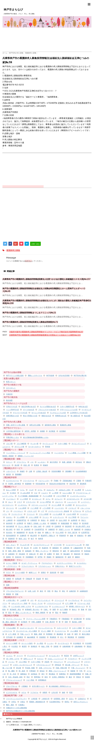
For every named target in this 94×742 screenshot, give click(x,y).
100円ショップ (78, 656)
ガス (32, 600)
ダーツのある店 (28, 410)
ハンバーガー (59, 508)
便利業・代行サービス (77, 606)
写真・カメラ (25, 634)
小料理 (48, 526)
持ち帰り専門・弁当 (83, 526)
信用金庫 (18, 579)
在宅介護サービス (38, 686)
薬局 (69, 557)
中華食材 (32, 671)
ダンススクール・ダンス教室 (26, 631)
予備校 (56, 481)
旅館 (63, 692)
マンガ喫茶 (21, 517)
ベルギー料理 (71, 514)
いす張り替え (11, 600)
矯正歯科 (66, 554)
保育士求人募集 (35, 425)
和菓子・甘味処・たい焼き (36, 523)
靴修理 (64, 613)
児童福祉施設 (67, 481)
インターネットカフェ (78, 496)
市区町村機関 (56, 471)
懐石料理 (68, 526)
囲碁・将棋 (38, 634)
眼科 (57, 554)
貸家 (66, 622)
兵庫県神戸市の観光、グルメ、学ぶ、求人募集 (47, 734)
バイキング (72, 508)
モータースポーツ (34, 447)
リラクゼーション (44, 566)
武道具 (47, 662)
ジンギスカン (22, 505)
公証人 (71, 699)
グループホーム (11, 686)
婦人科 (26, 548)
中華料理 (33, 520)
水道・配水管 (50, 622)
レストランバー (58, 517)
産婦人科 (32, 554)
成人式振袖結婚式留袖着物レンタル (35, 437)
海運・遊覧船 (66, 462)
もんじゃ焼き (67, 493)
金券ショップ (28, 659)
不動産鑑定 (66, 619)
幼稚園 (42, 431)
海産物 (72, 671)
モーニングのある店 (38, 413)
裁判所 (8, 474)
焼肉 (39, 532)
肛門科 (40, 557)
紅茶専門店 (85, 532)
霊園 (16, 594)
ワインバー (84, 517)
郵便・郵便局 (40, 613)
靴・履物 (11, 671)
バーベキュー (18, 511)
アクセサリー (72, 659)
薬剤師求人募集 (50, 425)
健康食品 (23, 674)
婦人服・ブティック (72, 665)
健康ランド (33, 572)
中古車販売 (77, 643)
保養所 (44, 692)
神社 (63, 591)
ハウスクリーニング (54, 603)
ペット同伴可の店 (12, 410)
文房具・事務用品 (58, 677)
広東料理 (58, 526)
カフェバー (59, 499)
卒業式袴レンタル (12, 437)
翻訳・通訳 (10, 705)
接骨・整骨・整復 (14, 551)
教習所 (24, 646)
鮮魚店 (42, 671)
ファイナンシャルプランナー (16, 699)
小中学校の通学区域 (13, 431)
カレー (10, 502)
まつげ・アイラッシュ (29, 563)
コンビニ (9, 656)
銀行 (46, 579)
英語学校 (72, 484)
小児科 (35, 548)
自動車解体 (78, 646)
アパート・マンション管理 (35, 619)
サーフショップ (48, 444)
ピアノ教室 (12, 634)
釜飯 (71, 536)
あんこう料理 (11, 490)
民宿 (70, 692)
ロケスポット (11, 388)
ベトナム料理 (57, 514)
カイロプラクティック (41, 545)
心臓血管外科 (78, 548)
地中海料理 (10, 526)
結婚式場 (72, 591)
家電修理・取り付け (32, 609)
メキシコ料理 (33, 517)
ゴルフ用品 (23, 662)
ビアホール (77, 511)
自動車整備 (66, 646)
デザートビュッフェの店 (68, 410)
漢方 (43, 674)
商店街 (66, 656)
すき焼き (13, 493)
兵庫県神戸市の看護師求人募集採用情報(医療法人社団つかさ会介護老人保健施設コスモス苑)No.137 (46, 279)
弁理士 (13, 702)
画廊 (7, 585)
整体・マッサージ (42, 551)
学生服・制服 (30, 668)
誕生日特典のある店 (28, 407)
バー (7, 511)
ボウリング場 (19, 447)
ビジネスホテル (11, 692)
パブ (42, 511)
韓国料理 (11, 539)
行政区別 (9, 394)
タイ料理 (68, 505)
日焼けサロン (60, 566)
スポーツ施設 (62, 444)
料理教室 (49, 634)
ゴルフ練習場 (21, 444)
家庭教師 (28, 484)
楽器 (68, 634)
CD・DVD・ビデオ (12, 659)
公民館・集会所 (41, 471)
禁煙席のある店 (60, 416)
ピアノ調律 (69, 603)
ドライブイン (21, 462)
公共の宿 (54, 692)
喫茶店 (75, 523)
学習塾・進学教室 (14, 484)
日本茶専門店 (39, 529)
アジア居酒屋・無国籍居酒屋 (28, 496)
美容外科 (18, 557)
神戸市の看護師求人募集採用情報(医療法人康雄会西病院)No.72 (30, 322)
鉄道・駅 (27, 465)
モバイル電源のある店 (48, 407)
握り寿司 (9, 529)
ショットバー (72, 502)
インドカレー (11, 499)
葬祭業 (8, 594)
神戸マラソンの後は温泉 (15, 375)
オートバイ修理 (11, 643)
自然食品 (34, 674)
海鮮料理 (77, 529)
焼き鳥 (31, 532)
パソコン (11, 662)
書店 (70, 677)
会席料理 (74, 520)
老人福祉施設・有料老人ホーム (60, 686)
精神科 (8, 557)
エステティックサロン (65, 563)
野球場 (47, 447)
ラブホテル (34, 692)
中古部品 (14, 646)
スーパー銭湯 (20, 572)
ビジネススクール (12, 481)
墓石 (41, 591)
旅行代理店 (54, 462)
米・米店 (13, 674)
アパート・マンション (14, 619)
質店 (9, 613)
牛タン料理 (60, 532)
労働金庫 (29, 579)
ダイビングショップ (78, 444)
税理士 (67, 702)
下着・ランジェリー (78, 668)
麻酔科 (77, 557)
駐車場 (36, 465)
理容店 (78, 677)
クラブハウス (31, 502)
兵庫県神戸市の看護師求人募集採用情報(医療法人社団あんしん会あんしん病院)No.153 (45, 335)
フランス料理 (43, 514)
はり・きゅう (11, 545)
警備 (82, 609)
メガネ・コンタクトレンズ (22, 665)
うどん (22, 490)
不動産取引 (53, 619)
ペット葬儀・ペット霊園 (76, 453)
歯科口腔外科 (75, 551)
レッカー (50, 643)
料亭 (18, 529)
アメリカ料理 (47, 496)
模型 (76, 634)
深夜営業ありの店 (12, 416)
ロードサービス (63, 643)
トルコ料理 (22, 508)
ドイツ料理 (34, 508)
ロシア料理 (72, 517)
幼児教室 (52, 431)
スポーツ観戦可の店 (67, 407)
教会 (56, 591)
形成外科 (45, 548)
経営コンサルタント (81, 702)
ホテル (23, 692)
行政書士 (21, 705)
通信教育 (83, 484)
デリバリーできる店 (20, 413)
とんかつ (44, 493)
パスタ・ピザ (32, 511)
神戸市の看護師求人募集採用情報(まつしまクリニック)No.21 (29, 312)
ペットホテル (59, 453)
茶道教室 (42, 637)
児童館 (78, 481)
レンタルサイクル (41, 606)
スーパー (20, 656)
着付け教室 (86, 634)
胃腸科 (49, 557)
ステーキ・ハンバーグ (39, 505)
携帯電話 (37, 677)
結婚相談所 (84, 591)
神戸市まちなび (13, 9)
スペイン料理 (56, 505)
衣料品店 (58, 665)
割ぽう (83, 520)
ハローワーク (11, 471)
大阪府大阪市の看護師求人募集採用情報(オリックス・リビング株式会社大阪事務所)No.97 (46, 332)
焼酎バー (48, 532)
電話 (56, 613)
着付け (74, 609)
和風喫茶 (53, 523)
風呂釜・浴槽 (77, 622)
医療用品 (62, 674)
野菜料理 (62, 536)
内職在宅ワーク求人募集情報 (16, 708)
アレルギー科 (24, 545)
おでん (40, 490)
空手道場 (9, 637)
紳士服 (18, 668)
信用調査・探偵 (59, 699)
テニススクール (60, 631)
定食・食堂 (37, 526)
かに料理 (78, 490)
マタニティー (58, 662)
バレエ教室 (74, 631)
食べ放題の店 (75, 416)
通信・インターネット (23, 613)
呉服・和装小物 (61, 668)
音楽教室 (81, 637)
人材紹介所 (45, 699)
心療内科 (66, 548)
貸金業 (38, 579)
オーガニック (36, 499)
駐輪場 (45, 465)
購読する (8, 714)
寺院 (48, 591)
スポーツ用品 (35, 662)
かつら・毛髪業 (11, 563)
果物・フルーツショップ (57, 671)
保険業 (8, 579)
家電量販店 (42, 680)
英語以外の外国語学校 (57, 484)
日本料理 (27, 529)
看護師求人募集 (13, 250)
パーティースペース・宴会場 (58, 511)
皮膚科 (49, 554)
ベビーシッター (43, 481)
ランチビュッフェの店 (58, 413)
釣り (62, 637)
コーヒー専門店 (45, 502)
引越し (46, 609)
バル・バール (85, 508)
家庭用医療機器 (75, 674)
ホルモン (9, 517)
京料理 (52, 520)
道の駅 (17, 465)
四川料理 (85, 523)
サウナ (8, 572)
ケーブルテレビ (73, 600)
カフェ (48, 499)
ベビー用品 (30, 680)
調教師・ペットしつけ (26, 456)
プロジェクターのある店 (47, 410)
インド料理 (24, 499)
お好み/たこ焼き (64, 490)
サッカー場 (34, 444)
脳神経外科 (60, 557)
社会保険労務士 (54, 702)
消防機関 (68, 471)
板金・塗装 (45, 646)
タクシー (9, 462)
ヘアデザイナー (11, 566)
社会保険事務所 (81, 471)
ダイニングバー (81, 505)
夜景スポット (11, 382)
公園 (30, 471)
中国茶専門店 (21, 520)
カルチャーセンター (27, 628)
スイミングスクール (45, 628)
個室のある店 (46, 416)
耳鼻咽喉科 (30, 557)
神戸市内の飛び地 (80, 375)
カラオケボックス (73, 499)
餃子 (32, 539)
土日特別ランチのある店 (79, 413)
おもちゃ (40, 659)
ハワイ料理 (46, 508)
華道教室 (53, 637)
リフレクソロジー (27, 566)
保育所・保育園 (30, 431)
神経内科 (77, 554)
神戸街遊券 (50, 375)
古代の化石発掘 (64, 375)
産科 (41, 554)
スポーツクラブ (62, 628)
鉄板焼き (80, 536)
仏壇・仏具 (32, 591)
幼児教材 (62, 431)
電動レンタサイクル (35, 375)
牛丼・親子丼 (72, 532)
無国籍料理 (21, 532)
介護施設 (24, 686)
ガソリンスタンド (44, 600)
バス (32, 462)
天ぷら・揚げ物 (23, 526)
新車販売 (34, 646)
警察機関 (18, 474)
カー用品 (40, 643)
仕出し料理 (63, 520)
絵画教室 (20, 637)
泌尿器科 (11, 554)
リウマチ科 (58, 545)
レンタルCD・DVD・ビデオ (21, 606)
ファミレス (31, 514)
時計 (28, 677)
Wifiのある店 (83, 407)
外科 (18, 548)
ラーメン (45, 517)
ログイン (28, 261)
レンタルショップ (58, 606)
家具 (46, 677)
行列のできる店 (11, 407)
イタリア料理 (61, 496)
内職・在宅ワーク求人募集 (15, 425)
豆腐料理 (23, 536)
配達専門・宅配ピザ (48, 536)
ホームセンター (54, 656)
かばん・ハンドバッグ (56, 659)
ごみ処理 (23, 600)
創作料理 (9, 523)
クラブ (19, 502)
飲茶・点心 (23, 539)
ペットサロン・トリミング (15, 453)
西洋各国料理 (11, 536)
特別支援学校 (40, 484)
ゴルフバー (59, 502)
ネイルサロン (81, 563)
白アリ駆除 (64, 609)
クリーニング (59, 600)
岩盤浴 (43, 572)
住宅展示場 (78, 619)
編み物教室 (31, 637)
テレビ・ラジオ (37, 603)
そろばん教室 (11, 628)
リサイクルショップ (43, 665)
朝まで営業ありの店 (30, 416)
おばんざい (51, 490)
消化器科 (22, 554)
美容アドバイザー (75, 566)
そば (35, 493)
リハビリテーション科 (74, 545)
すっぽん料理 (25, 493)
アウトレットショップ (14, 680)
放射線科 (28, 551)
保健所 (22, 471)
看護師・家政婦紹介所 (37, 702)
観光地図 (9, 400)
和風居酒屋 (65, 523)
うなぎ (31, 490)
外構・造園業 (36, 622)
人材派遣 (34, 699)
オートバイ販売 (27, 643)
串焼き (43, 520)
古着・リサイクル (45, 668)
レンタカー (42, 462)
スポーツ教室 (77, 628)
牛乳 (80, 671)
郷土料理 (33, 536)
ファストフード (17, 514)
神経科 (86, 554)
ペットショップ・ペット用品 (39, 453)
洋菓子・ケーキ (64, 529)
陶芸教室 (71, 637)
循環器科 (55, 548)
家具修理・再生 (15, 609)
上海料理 (9, 520)
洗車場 (55, 646)
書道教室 (60, 634)
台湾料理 (20, 523)
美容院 (87, 677)
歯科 (64, 551)
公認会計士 (82, 699)
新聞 (54, 609)
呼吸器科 (9, 548)
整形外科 (56, 551)
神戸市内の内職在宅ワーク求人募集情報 (20, 711)
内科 (87, 545)
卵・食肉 (22, 671)
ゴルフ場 (9, 444)
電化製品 (52, 674)
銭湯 (62, 572)
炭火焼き (9, 532)
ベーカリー (84, 514)
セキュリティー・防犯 (19, 603)
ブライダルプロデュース (15, 591)
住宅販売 (24, 622)
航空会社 (79, 462)
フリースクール (28, 481)
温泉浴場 (53, 572)
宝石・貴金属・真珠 (15, 677)
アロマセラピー (47, 563)
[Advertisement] (47, 34)
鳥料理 (40, 539)
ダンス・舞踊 (46, 631)
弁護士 (22, 702)
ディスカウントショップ (36, 656)
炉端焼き (88, 529)
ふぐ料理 (55, 493)
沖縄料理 (51, 529)
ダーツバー (10, 508)
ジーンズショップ (73, 662)
